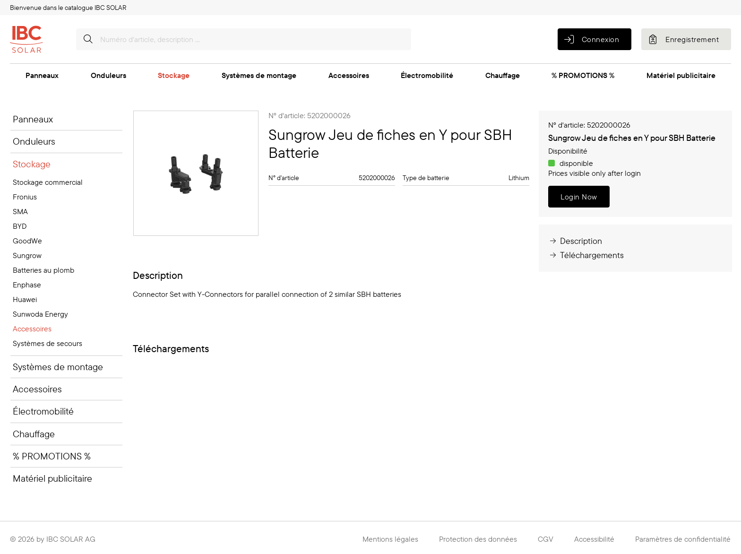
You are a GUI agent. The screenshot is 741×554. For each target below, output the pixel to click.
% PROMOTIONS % (582, 75)
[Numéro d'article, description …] (243, 39)
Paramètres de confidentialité (683, 539)
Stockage (174, 75)
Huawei (25, 299)
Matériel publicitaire (680, 75)
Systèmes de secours (47, 343)
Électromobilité (427, 75)
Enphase (27, 284)
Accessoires (348, 75)
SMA (20, 211)
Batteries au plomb (43, 270)
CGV (545, 539)
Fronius (25, 196)
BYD (19, 226)
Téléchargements (586, 255)
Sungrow (27, 255)
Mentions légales (390, 539)
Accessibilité (594, 539)
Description (575, 240)
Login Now (578, 196)
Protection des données (478, 539)
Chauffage (502, 75)
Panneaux (42, 75)
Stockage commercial (48, 182)
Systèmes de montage (259, 75)
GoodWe (27, 240)
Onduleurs (108, 75)
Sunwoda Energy (40, 314)
